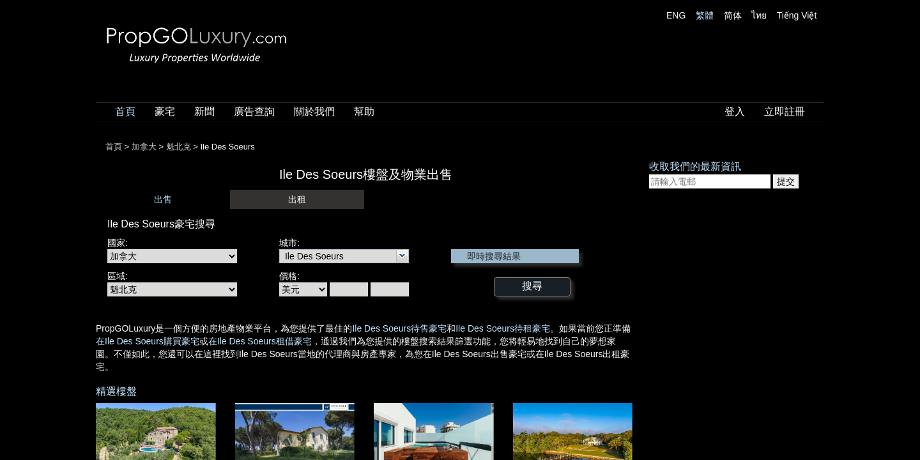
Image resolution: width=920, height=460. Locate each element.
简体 (733, 15)
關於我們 (314, 111)
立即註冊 (784, 111)
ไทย (759, 15)
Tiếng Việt (797, 15)
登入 (734, 111)
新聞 (204, 111)
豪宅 (165, 111)
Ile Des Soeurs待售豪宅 (399, 328)
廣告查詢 (254, 111)
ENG (676, 15)
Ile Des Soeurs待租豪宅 (503, 328)
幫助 (364, 111)
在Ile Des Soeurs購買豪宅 (147, 341)
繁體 (705, 15)
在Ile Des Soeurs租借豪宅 (260, 341)
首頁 (125, 111)
